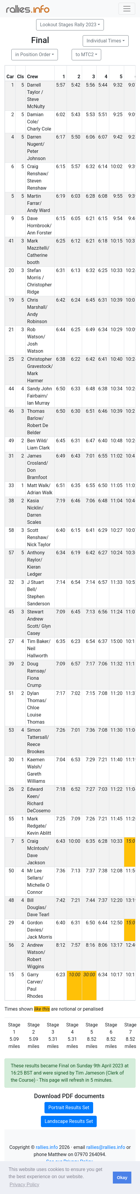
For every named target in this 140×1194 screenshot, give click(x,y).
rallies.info (47, 1147)
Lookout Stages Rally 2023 (68, 24)
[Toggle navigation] (127, 9)
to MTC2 (85, 54)
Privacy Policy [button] (24, 1184)
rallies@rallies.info (105, 1147)
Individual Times (104, 41)
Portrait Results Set (68, 1107)
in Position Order (32, 54)
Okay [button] (122, 1177)
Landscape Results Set (69, 1121)
